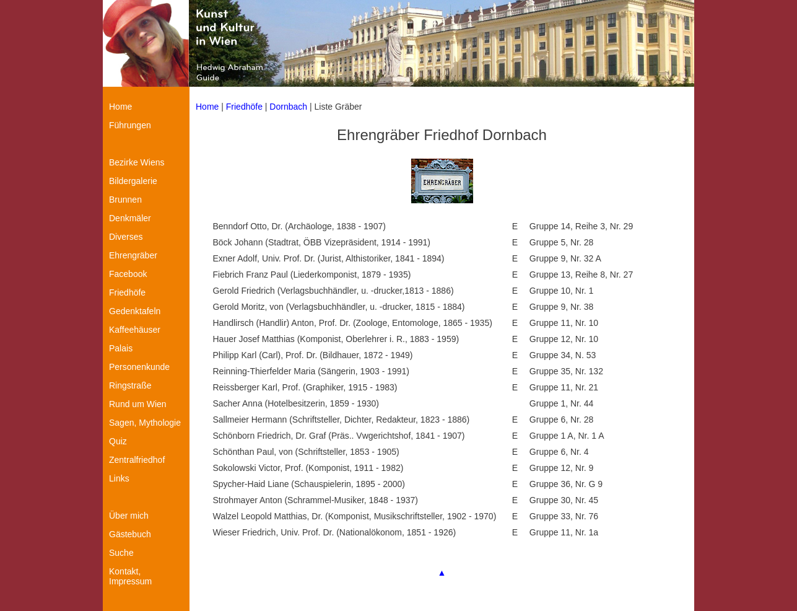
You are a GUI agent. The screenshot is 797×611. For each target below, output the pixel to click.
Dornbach (288, 107)
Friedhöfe (244, 107)
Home (207, 107)
